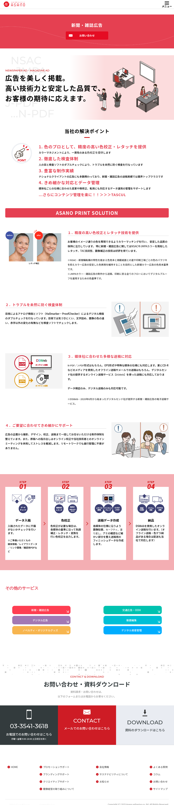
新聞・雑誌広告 (37, 611)
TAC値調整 (86, 251)
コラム (157, 770)
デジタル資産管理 (137, 624)
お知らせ (104, 777)
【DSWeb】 (120, 374)
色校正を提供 (94, 152)
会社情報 (104, 763)
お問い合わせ (87, 35)
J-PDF (81, 365)
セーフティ (112, 529)
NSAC (134, 246)
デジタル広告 (137, 611)
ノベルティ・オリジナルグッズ (87, 624)
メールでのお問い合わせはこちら (87, 724)
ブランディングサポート (55, 770)
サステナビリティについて (114, 770)
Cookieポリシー (51, 800)
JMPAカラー (148, 246)
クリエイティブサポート (55, 777)
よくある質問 (161, 763)
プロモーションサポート (55, 763)
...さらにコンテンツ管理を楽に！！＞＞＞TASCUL (83, 194)
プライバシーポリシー (18, 800)
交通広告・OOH (87, 611)
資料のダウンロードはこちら (145, 726)
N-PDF (71, 365)
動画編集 (37, 624)
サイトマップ (161, 784)
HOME (13, 763)
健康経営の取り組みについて (58, 784)
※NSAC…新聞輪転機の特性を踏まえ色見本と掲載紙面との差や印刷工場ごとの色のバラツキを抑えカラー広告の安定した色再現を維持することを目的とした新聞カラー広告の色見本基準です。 (118, 264)
